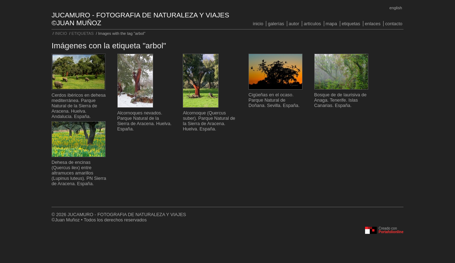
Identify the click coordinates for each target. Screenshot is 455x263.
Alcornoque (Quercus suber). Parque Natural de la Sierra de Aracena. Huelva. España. (209, 121)
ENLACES (372, 23)
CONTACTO (393, 23)
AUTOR (294, 23)
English (396, 8)
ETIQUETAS (351, 23)
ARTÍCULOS (312, 23)
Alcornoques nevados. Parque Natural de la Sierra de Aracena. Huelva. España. (144, 121)
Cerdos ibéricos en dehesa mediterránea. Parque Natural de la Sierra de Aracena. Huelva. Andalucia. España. (79, 105)
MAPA (331, 23)
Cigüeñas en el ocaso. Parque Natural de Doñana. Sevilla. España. (274, 100)
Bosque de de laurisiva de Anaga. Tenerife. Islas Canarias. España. (340, 100)
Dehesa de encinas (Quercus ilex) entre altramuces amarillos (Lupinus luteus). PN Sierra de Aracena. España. (79, 173)
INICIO (258, 23)
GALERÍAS (276, 23)
